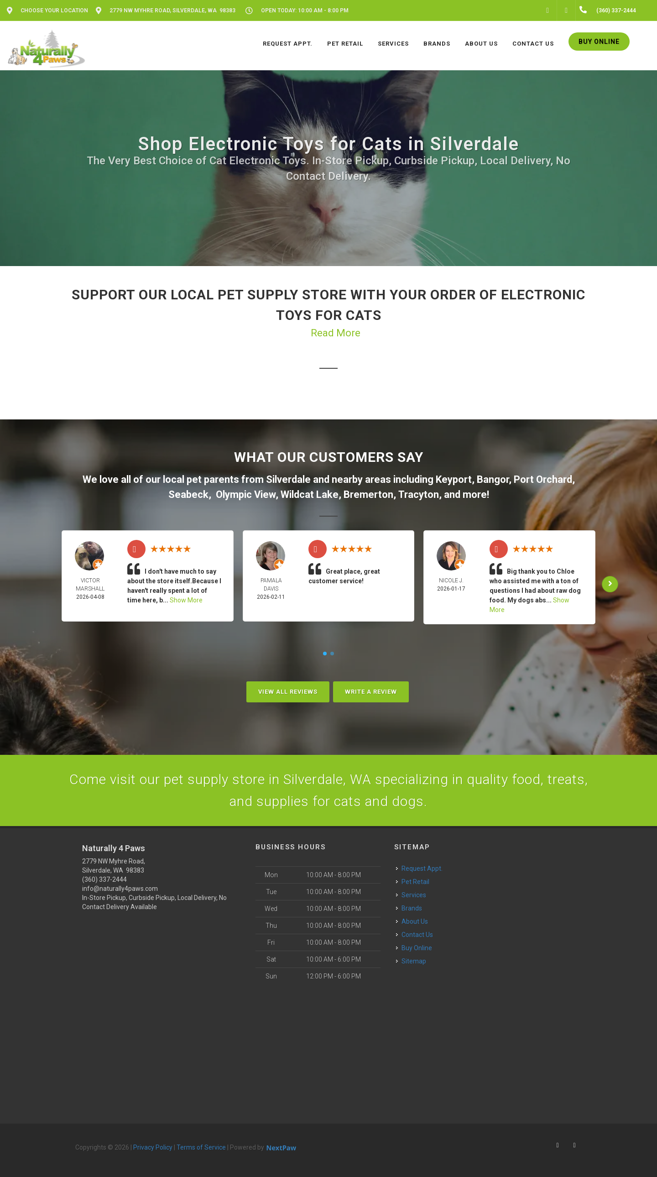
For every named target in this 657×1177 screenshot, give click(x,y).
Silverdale (288, 479)
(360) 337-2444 (104, 879)
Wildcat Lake (310, 494)
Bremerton (368, 494)
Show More (186, 600)
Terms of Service (201, 1147)
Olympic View (246, 494)
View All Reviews (288, 691)
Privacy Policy (152, 1147)
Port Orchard (543, 479)
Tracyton (418, 494)
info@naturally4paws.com (120, 888)
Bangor (493, 479)
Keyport (454, 479)
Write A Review (371, 691)
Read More (335, 333)
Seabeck (188, 494)
